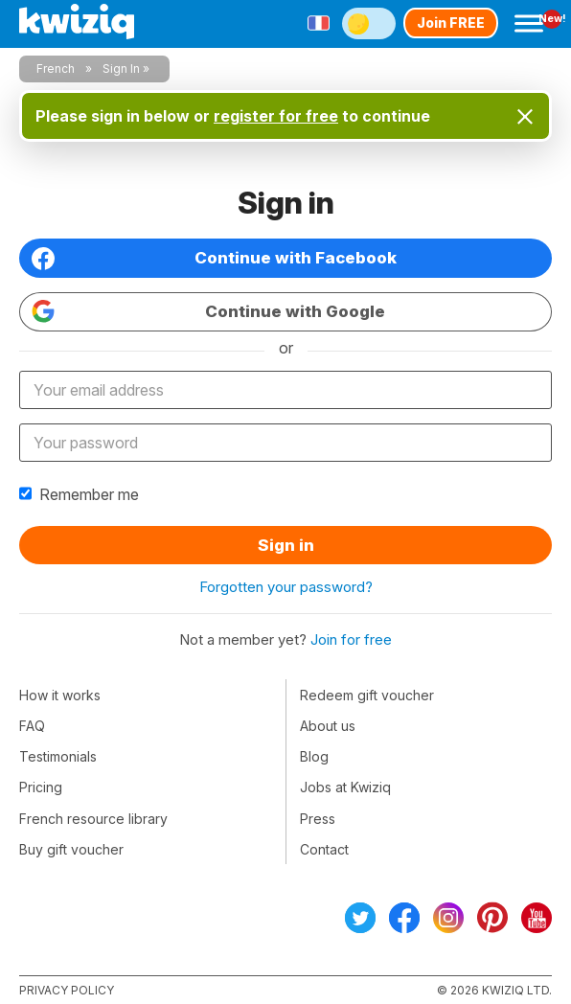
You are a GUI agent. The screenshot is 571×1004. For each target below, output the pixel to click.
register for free (276, 116)
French (55, 68)
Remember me (79, 494)
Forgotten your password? (286, 587)
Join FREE (451, 22)
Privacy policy (66, 990)
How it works (60, 695)
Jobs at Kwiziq (345, 787)
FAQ (32, 726)
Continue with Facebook (214, 258)
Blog (314, 756)
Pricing (40, 787)
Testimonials (58, 756)
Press (317, 818)
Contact (324, 849)
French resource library (93, 818)
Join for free (351, 639)
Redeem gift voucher (367, 695)
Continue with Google (208, 311)
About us (327, 726)
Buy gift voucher (71, 849)
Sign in (286, 545)
